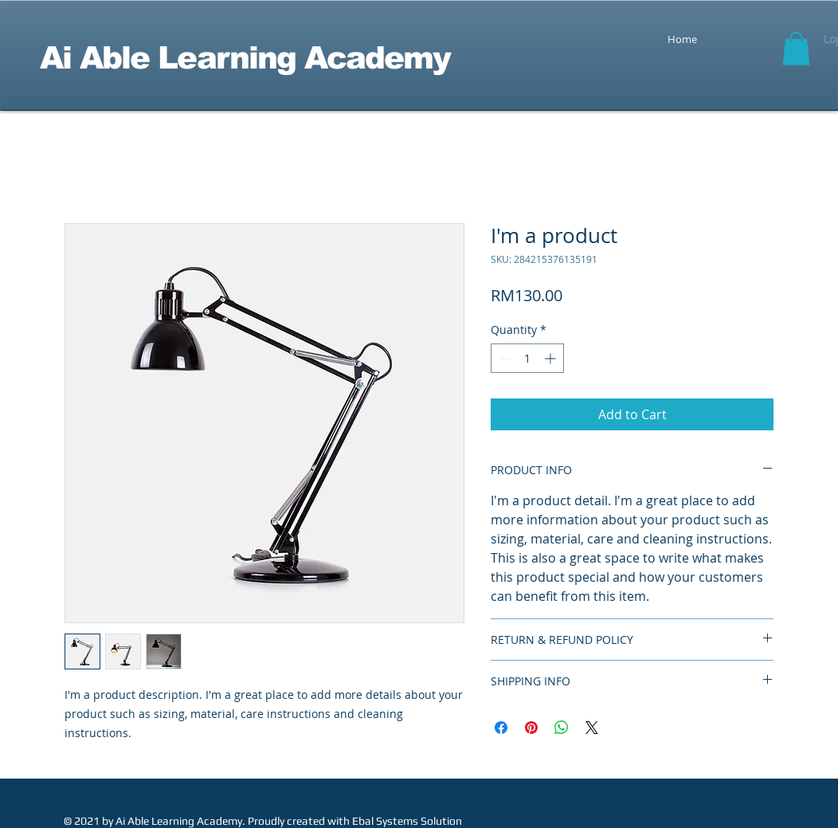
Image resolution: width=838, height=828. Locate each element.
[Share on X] (591, 727)
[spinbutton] (527, 358)
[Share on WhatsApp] (561, 727)
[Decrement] (503, 358)
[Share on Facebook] (501, 727)
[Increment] (552, 358)
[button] (796, 48)
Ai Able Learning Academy (245, 58)
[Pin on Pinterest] (531, 727)
